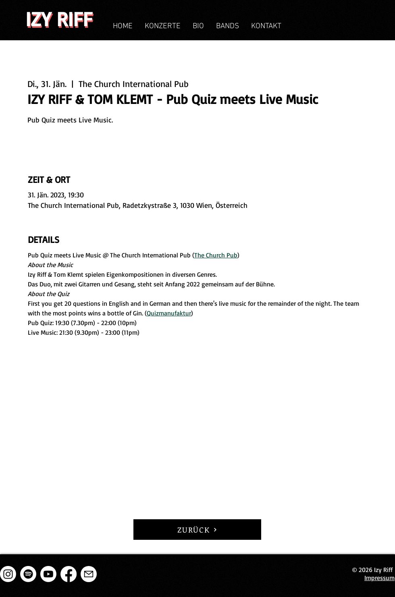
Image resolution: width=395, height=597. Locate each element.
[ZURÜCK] (197, 529)
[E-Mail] (89, 574)
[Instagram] (8, 574)
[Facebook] (68, 574)
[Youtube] (48, 574)
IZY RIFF (58, 18)
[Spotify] (28, 574)
